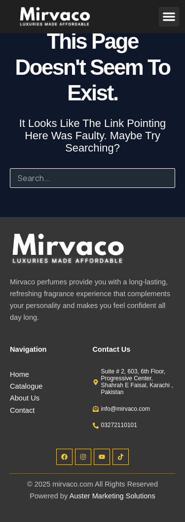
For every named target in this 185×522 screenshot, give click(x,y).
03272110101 (119, 425)
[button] (169, 17)
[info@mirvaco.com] (96, 409)
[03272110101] (96, 426)
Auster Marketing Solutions (112, 496)
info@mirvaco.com (125, 408)
